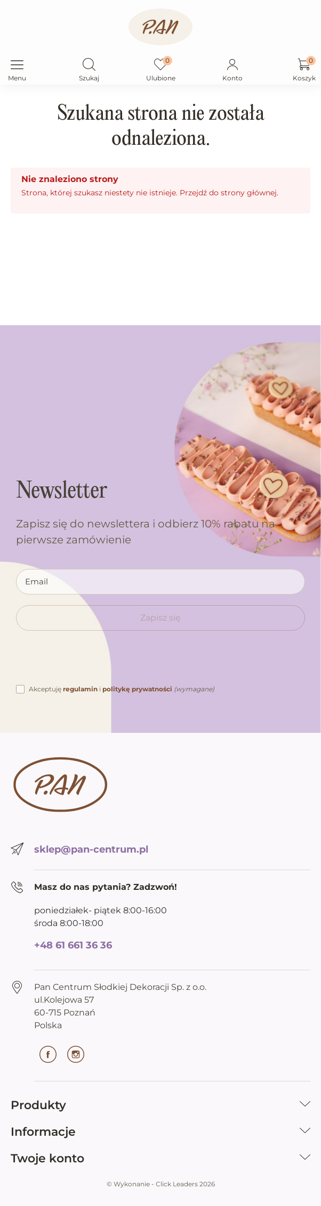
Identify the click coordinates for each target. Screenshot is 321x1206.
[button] (89, 65)
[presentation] (97, 662)
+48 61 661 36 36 (73, 945)
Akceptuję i (121, 689)
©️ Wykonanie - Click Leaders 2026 (161, 1184)
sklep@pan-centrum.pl (91, 849)
